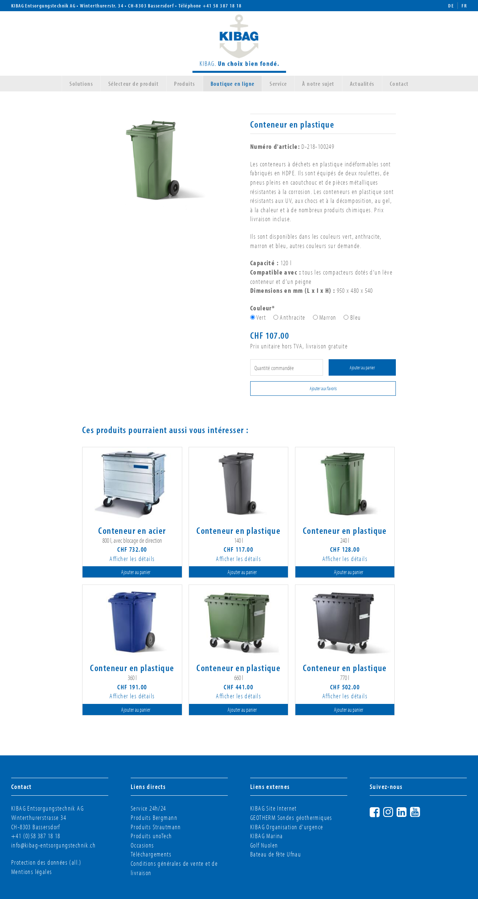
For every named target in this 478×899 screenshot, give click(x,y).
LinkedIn (408, 811)
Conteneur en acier (132, 530)
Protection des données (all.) (46, 862)
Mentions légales (31, 871)
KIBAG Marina (266, 835)
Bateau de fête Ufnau (275, 854)
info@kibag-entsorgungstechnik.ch (53, 845)
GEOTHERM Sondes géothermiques (291, 817)
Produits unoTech (151, 835)
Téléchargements (151, 854)
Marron (327, 317)
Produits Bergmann (154, 817)
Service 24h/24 (148, 808)
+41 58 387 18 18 (222, 5)
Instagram (395, 811)
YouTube (421, 811)
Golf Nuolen (264, 845)
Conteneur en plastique (238, 530)
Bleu (355, 317)
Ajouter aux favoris (323, 388)
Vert (261, 317)
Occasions (142, 845)
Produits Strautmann (156, 827)
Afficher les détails (132, 558)
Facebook (381, 811)
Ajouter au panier (362, 367)
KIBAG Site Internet (273, 808)
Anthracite (292, 317)
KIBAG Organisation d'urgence (286, 827)
